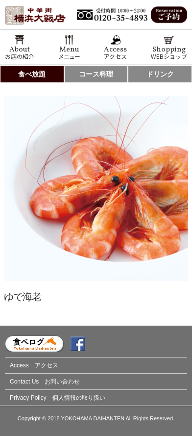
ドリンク (160, 74)
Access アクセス (34, 365)
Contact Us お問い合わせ (45, 381)
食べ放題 (32, 74)
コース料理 (96, 74)
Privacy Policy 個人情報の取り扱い (57, 397)
